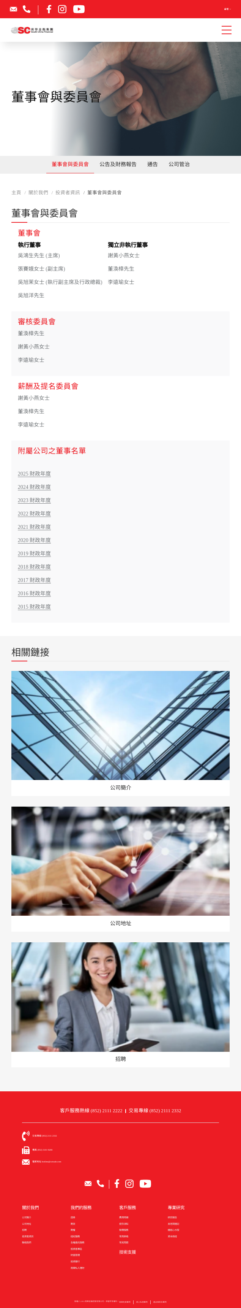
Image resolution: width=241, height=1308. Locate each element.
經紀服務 (75, 1236)
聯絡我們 (26, 1242)
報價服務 (123, 1230)
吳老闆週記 (173, 1223)
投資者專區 (76, 1249)
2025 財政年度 (34, 474)
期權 (73, 1230)
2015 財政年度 (34, 607)
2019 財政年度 (34, 553)
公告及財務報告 (118, 164)
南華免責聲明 (125, 1305)
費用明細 (123, 1217)
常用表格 (123, 1236)
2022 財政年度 (34, 514)
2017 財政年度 (34, 580)
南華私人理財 (77, 1268)
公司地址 (26, 1223)
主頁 (16, 192)
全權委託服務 (77, 1242)
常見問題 (123, 1242)
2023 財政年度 (34, 500)
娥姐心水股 (173, 1230)
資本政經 (172, 1236)
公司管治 (179, 164)
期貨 (73, 1223)
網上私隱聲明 (142, 1305)
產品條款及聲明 (160, 1305)
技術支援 (127, 1252)
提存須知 (123, 1223)
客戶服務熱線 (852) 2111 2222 (91, 1110)
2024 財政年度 (34, 487)
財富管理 (75, 1255)
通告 (152, 164)
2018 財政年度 (34, 567)
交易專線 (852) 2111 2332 (155, 1110)
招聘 (24, 1230)
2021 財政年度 (34, 527)
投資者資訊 (27, 1236)
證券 (73, 1217)
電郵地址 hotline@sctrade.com (46, 1162)
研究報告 (172, 1217)
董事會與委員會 (70, 164)
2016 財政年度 (34, 593)
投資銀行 (75, 1261)
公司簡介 (26, 1217)
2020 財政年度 (34, 540)
